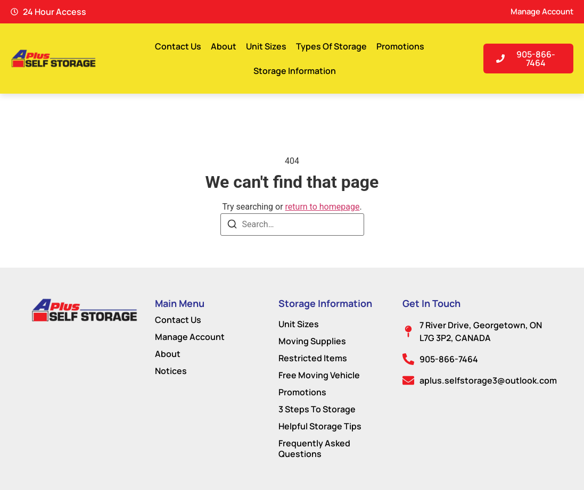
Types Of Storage (331, 46)
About (223, 46)
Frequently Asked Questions (314, 448)
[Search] (232, 225)
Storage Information (294, 71)
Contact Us (178, 46)
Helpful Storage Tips (319, 426)
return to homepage (322, 207)
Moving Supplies (312, 341)
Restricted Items (312, 358)
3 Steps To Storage (317, 409)
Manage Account (190, 336)
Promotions (400, 46)
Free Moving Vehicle (319, 375)
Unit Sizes (266, 46)
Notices (171, 371)
